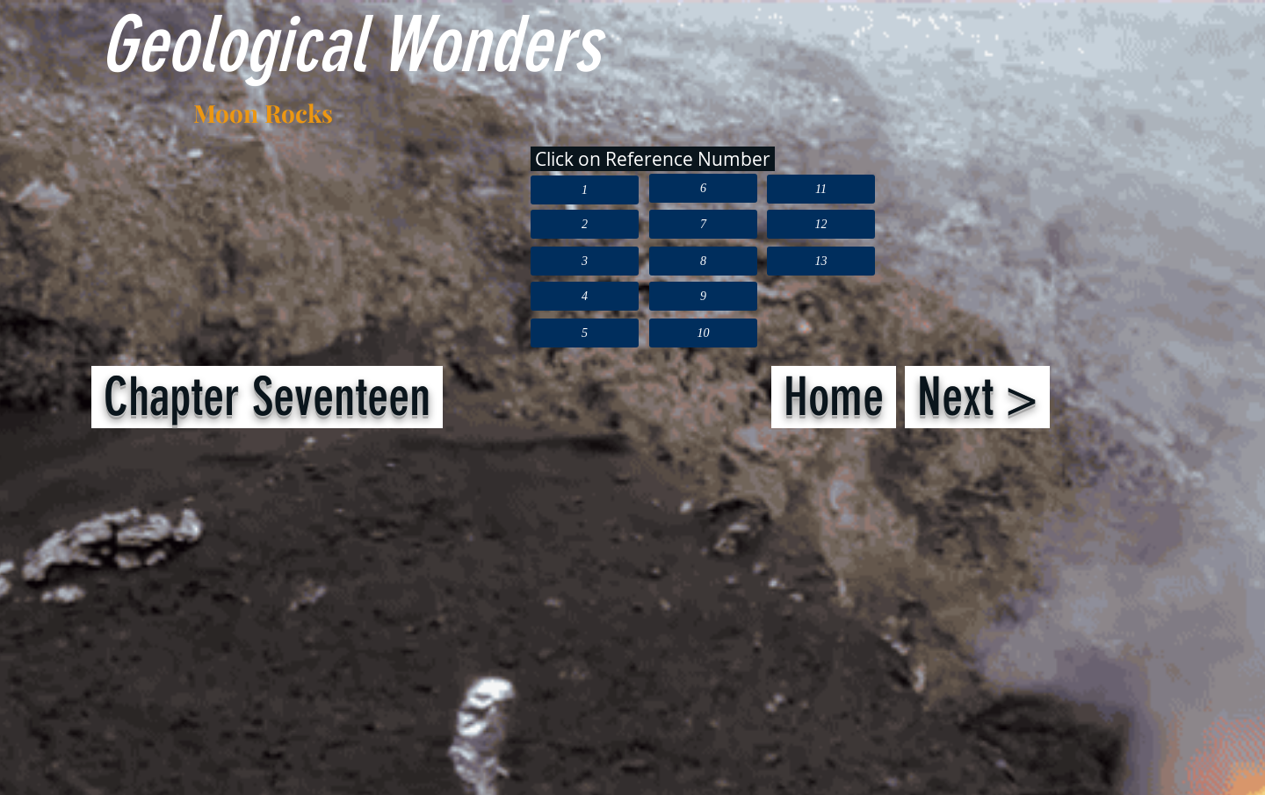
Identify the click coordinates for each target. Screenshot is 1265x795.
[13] (821, 261)
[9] (703, 296)
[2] (585, 224)
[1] (585, 189)
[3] (585, 261)
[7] (703, 224)
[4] (585, 296)
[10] (703, 333)
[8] (703, 261)
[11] (821, 189)
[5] (585, 333)
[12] (821, 224)
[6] (703, 188)
